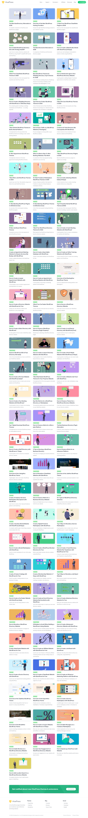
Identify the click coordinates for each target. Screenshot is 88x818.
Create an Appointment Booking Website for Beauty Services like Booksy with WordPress (18, 254)
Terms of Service (67, 815)
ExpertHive (30, 803)
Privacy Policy (76, 815)
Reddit (65, 807)
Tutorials (11, 45)
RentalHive (30, 807)
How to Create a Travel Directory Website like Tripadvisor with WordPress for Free (66, 550)
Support (47, 2)
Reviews (11, 21)
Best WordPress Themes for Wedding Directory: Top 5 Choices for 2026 (43, 75)
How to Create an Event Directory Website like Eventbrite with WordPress (43, 600)
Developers (55, 2)
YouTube (66, 803)
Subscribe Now (71, 789)
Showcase (69, 2)
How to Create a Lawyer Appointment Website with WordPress (17, 280)
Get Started (82, 2)
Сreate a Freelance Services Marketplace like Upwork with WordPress (18, 499)
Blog (75, 2)
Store (41, 2)
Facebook (66, 805)
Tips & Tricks (36, 125)
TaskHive (30, 805)
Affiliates (63, 2)
